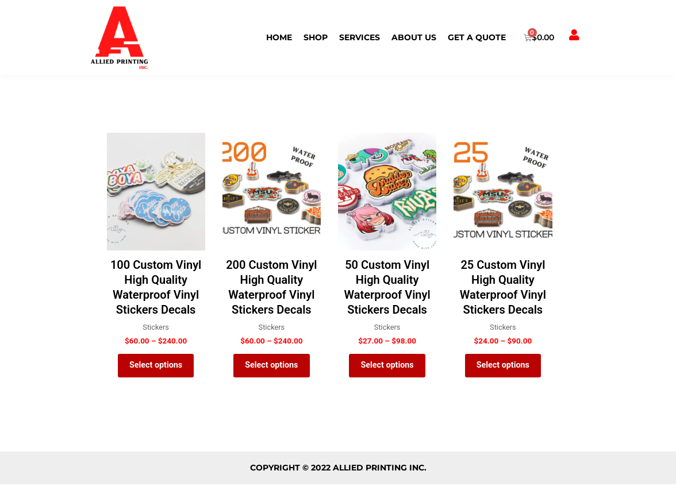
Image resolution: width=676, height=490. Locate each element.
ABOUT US (413, 37)
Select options (156, 368)
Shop (316, 37)
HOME (279, 37)
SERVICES (359, 37)
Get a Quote (477, 37)
